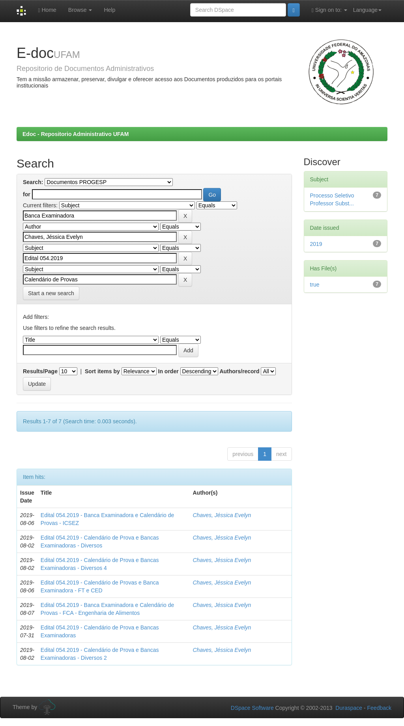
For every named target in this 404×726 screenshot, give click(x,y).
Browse (80, 10)
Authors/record (239, 371)
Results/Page (40, 371)
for (26, 194)
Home (47, 10)
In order (168, 371)
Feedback (379, 708)
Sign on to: (329, 10)
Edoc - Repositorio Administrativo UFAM (75, 134)
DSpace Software (252, 708)
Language (367, 10)
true (315, 284)
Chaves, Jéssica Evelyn (222, 515)
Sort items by (102, 371)
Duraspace (348, 708)
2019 (316, 244)
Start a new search (51, 293)
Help (109, 10)
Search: (33, 182)
